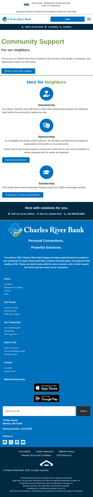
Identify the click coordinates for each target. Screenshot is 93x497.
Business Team (10, 311)
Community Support (12, 328)
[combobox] (39, 411)
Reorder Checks (10, 354)
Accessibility (25, 451)
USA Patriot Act (64, 455)
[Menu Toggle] (89, 19)
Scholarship (9, 331)
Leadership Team (11, 308)
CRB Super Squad (11, 314)
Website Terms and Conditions (36, 455)
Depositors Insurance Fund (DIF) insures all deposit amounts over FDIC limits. (46, 12)
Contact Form (9, 371)
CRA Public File (10, 334)
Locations (8, 368)
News (6, 294)
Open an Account (11, 348)
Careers (7, 291)
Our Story (8, 284)
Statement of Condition (13, 287)
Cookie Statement (44, 451)
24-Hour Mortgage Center (14, 351)
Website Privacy (66, 451)
